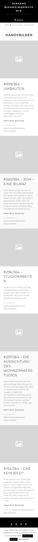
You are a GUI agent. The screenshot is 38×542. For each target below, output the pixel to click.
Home (6, 25)
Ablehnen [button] (13, 539)
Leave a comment (10, 131)
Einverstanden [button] (28, 536)
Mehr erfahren (23, 539)
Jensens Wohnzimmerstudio (19, 7)
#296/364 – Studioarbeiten (18, 276)
